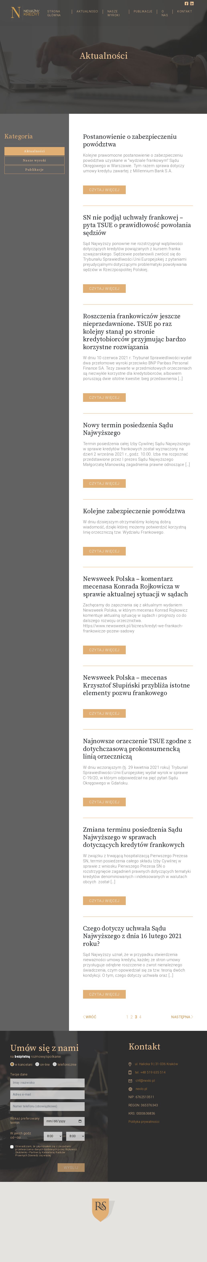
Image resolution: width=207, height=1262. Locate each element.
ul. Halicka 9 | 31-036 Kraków (156, 1064)
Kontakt (184, 11)
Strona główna (54, 13)
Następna (182, 1017)
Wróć (91, 1017)
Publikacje (143, 11)
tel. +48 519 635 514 (150, 1072)
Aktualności (87, 11)
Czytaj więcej (104, 190)
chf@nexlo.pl (145, 1081)
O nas (165, 13)
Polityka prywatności (144, 1122)
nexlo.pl (141, 1089)
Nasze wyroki (114, 13)
